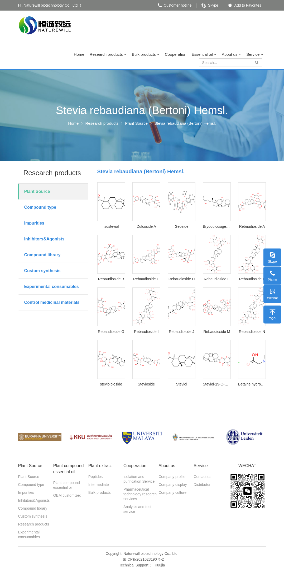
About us (231, 54)
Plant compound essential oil (66, 485)
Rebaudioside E (217, 279)
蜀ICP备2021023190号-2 (143, 559)
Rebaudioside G (111, 331)
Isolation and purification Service (139, 479)
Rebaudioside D (182, 279)
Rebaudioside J (181, 331)
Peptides (95, 477)
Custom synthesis (42, 270)
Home (79, 54)
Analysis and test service (137, 509)
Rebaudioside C (146, 279)
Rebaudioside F (252, 279)
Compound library (42, 255)
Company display (172, 484)
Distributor (202, 484)
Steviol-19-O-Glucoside (217, 384)
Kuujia (160, 565)
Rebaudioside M (216, 331)
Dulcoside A (146, 226)
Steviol (181, 384)
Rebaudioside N (252, 331)
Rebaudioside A (252, 226)
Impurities (34, 223)
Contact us (202, 477)
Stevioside (146, 384)
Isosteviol (111, 226)
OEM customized (67, 495)
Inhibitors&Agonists (44, 239)
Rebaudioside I (146, 331)
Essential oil (204, 54)
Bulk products (146, 54)
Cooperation (175, 54)
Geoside (181, 226)
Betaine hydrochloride (252, 384)
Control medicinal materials (52, 302)
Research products (108, 54)
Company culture (172, 492)
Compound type (40, 207)
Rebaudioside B (111, 279)
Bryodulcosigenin (217, 226)
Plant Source (136, 123)
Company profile (171, 477)
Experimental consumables (51, 286)
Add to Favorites (244, 5)
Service (254, 54)
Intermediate (98, 484)
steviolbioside (111, 384)
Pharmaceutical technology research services (140, 494)
